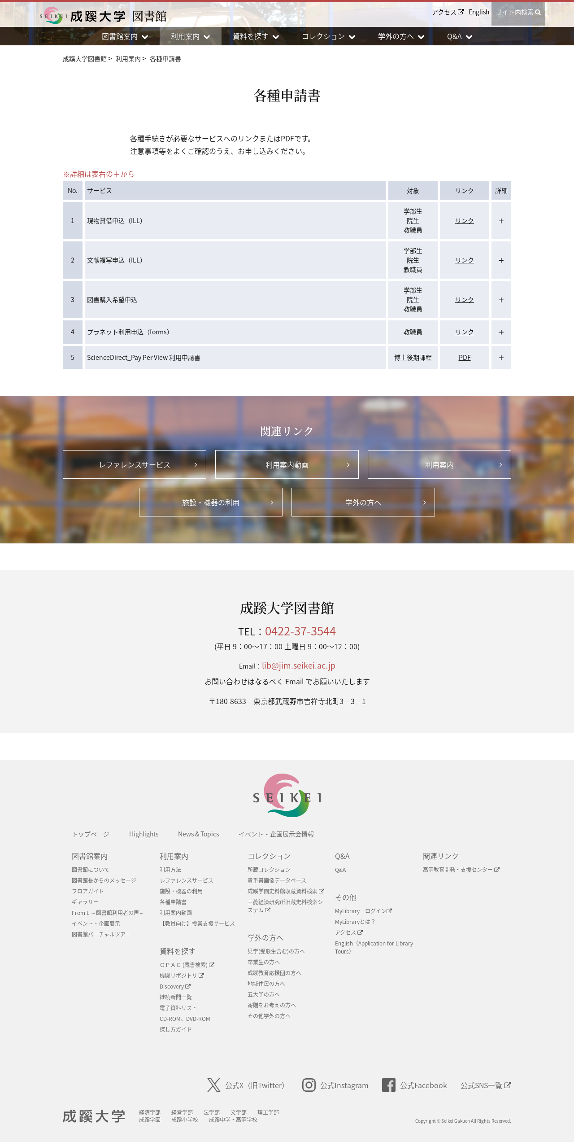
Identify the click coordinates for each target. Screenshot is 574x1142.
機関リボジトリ (182, 975)
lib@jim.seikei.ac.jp (298, 665)
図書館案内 (90, 855)
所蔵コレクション (269, 870)
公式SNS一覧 (486, 1085)
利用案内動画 (176, 913)
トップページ (90, 833)
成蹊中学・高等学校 (234, 1120)
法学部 (213, 1112)
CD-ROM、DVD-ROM (185, 1019)
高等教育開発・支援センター (461, 870)
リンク (464, 220)
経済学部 (151, 1112)
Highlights (143, 833)
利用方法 (170, 870)
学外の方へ (265, 937)
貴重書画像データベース (277, 880)
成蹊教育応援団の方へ (274, 973)
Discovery (175, 986)
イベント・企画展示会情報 (276, 833)
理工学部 (269, 1112)
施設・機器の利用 (181, 891)
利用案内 (174, 855)
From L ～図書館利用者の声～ (108, 913)
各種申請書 (173, 902)
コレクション (269, 855)
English (479, 11)
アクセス (448, 11)
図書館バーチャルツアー (101, 934)
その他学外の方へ (269, 1016)
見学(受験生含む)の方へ (276, 951)
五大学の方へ (264, 994)
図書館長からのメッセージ (104, 880)
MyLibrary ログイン (363, 911)
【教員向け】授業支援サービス (197, 923)
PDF (465, 357)
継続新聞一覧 (176, 997)
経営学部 (183, 1112)
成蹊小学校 (186, 1120)
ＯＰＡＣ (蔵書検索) (187, 965)
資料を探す (178, 950)
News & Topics (198, 833)
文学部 (240, 1112)
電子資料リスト (178, 1008)
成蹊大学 (94, 1116)
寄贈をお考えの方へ (272, 1005)
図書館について (90, 870)
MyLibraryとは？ (355, 922)
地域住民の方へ (266, 984)
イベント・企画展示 (96, 923)
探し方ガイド (176, 1029)
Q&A (342, 855)
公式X (248, 1085)
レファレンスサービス (186, 880)
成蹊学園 (151, 1120)
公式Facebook (414, 1085)
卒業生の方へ (264, 962)
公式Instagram (335, 1085)
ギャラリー (85, 902)
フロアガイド (88, 891)
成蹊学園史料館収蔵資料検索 (286, 891)
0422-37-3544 (300, 630)
